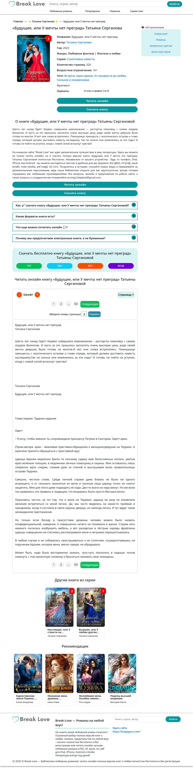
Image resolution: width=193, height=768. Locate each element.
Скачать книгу (97, 109)
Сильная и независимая (73, 80)
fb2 (60, 265)
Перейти (94, 313)
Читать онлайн (97, 101)
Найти (174, 4)
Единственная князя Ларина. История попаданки (25, 699)
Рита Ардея (84, 704)
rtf (90, 265)
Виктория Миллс (118, 704)
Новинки (115, 10)
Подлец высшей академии (120, 699)
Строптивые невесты (81, 59)
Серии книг (136, 10)
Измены (161, 39)
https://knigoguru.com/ (126, 733)
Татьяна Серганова (79, 42)
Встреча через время (78, 76)
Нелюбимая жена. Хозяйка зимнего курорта (90, 699)
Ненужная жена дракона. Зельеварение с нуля (58, 699)
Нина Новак (53, 704)
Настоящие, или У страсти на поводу (59, 631)
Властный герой (161, 51)
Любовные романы (61, 10)
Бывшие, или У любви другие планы (88, 631)
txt (29, 265)
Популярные (92, 10)
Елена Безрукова (24, 704)
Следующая (90, 304)
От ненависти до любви (110, 76)
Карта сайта (120, 730)
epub (121, 265)
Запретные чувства (161, 45)
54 (76, 304)
